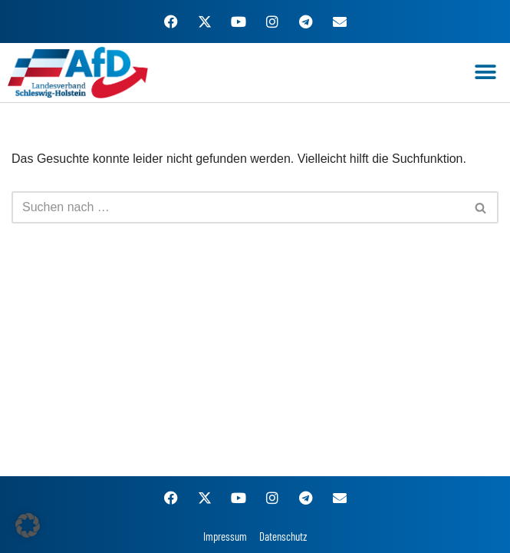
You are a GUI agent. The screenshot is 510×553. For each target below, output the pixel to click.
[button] (485, 72)
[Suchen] (238, 207)
